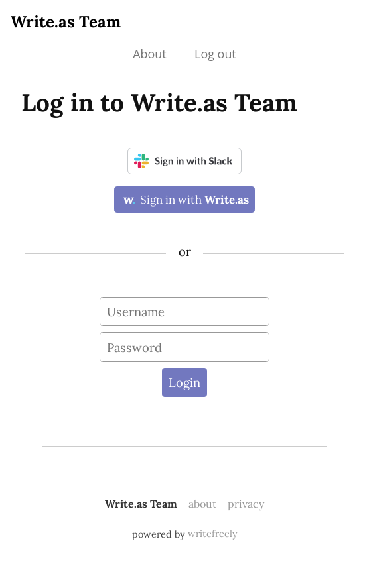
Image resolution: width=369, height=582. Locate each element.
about (202, 503)
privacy (246, 503)
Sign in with (184, 199)
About (149, 54)
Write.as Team (66, 21)
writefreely (213, 534)
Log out (215, 54)
